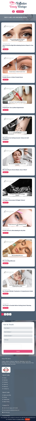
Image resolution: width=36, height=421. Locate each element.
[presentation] (12, 346)
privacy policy (20, 419)
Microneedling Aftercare (9, 260)
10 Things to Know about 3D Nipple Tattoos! (14, 200)
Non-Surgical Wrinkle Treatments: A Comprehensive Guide (18, 291)
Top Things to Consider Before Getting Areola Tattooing (17, 305)
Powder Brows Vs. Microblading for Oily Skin (14, 230)
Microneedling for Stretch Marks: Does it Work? (15, 169)
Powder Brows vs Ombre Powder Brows (13, 77)
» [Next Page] (10, 314)
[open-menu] (13, 11)
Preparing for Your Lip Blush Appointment (13, 107)
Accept (27, 419)
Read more (5, 49)
